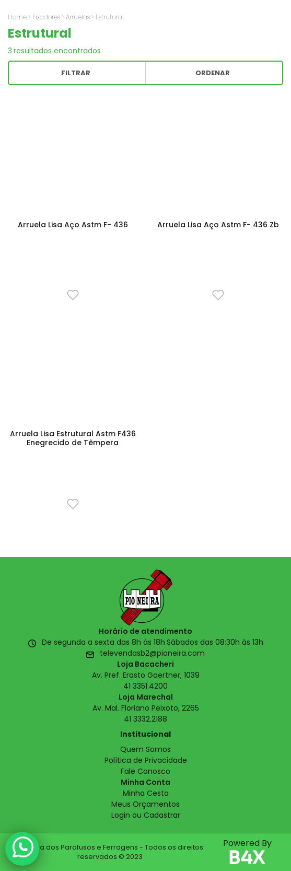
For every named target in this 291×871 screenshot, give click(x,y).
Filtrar (75, 73)
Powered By (247, 852)
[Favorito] (73, 294)
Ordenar (212, 73)
